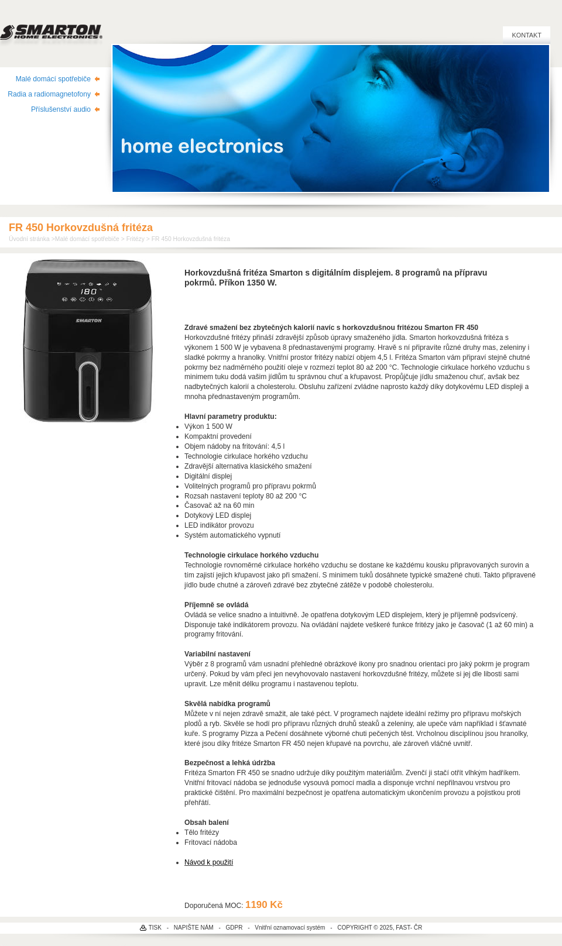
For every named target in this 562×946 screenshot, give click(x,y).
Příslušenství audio (61, 109)
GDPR (234, 927)
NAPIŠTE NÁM (194, 927)
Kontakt (527, 35)
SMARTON (51, 29)
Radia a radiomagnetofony (49, 94)
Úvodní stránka (29, 239)
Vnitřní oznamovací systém (290, 927)
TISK (155, 927)
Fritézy (135, 239)
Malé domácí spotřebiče (53, 79)
